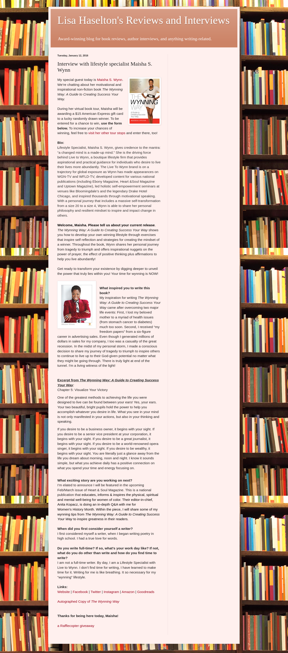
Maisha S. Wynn (109, 80)
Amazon (128, 592)
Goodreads (145, 592)
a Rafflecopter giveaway (75, 626)
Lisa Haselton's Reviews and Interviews (143, 20)
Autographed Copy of (88, 601)
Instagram (111, 592)
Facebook (81, 592)
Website (63, 592)
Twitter (96, 592)
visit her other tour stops (106, 133)
